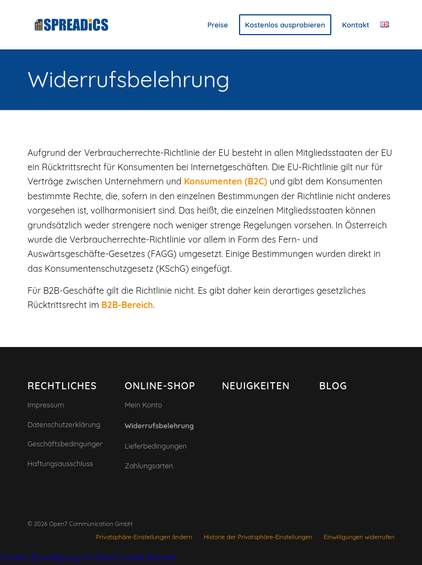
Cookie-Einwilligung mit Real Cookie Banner (88, 557)
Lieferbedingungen (156, 445)
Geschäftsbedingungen (65, 443)
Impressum (45, 404)
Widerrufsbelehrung (128, 79)
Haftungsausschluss (60, 463)
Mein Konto (143, 404)
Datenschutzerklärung (64, 424)
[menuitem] (218, 24)
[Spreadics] (71, 24)
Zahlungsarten (149, 465)
